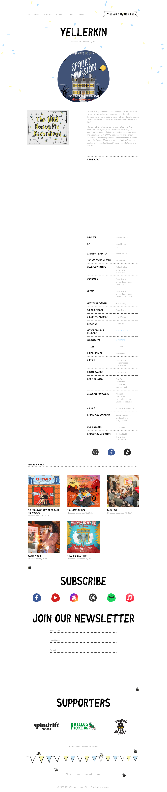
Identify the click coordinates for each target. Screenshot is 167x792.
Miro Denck (121, 340)
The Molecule (122, 330)
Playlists (48, 14)
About (68, 774)
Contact (88, 774)
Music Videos (34, 14)
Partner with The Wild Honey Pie (83, 746)
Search (81, 14)
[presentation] (83, 661)
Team (98, 774)
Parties (59, 14)
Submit (70, 14)
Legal (78, 774)
